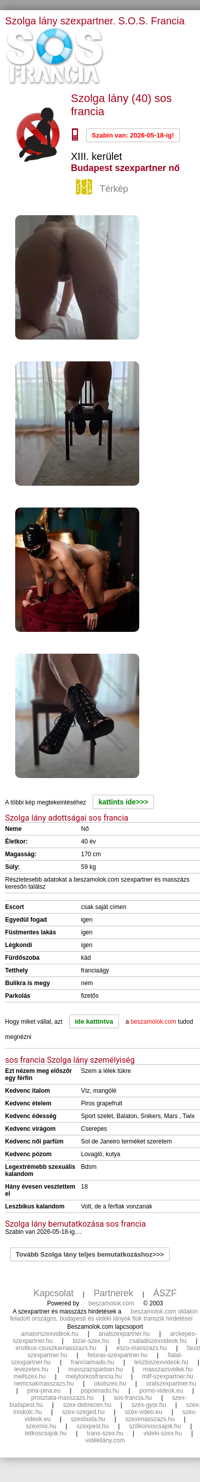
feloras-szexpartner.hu (118, 1355)
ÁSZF (165, 1293)
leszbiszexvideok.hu (161, 1362)
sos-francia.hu (133, 1397)
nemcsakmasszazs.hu (44, 1383)
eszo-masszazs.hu (141, 1348)
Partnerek (113, 1293)
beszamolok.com (111, 1303)
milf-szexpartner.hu (167, 1376)
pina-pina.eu (44, 1390)
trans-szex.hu (105, 1433)
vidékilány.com (105, 1440)
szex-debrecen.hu (87, 1404)
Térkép (103, 189)
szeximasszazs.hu (150, 1419)
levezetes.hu (31, 1369)
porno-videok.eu (161, 1390)
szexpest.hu (92, 1426)
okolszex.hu (110, 1383)
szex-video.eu (143, 1412)
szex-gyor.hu (149, 1404)
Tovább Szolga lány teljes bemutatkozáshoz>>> (90, 1254)
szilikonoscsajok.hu (155, 1426)
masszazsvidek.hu (167, 1369)
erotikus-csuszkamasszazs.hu (56, 1348)
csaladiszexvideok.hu (157, 1340)
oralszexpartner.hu (171, 1383)
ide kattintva (94, 1021)
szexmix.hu (41, 1426)
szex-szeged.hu (83, 1412)
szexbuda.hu (88, 1419)
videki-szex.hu (162, 1433)
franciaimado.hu (92, 1362)
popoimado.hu (100, 1390)
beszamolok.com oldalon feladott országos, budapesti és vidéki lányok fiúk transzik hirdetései (103, 1315)
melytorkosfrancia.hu (94, 1376)
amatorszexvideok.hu (49, 1333)
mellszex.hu (30, 1376)
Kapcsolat (53, 1293)
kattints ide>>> (123, 802)
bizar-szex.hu (91, 1340)
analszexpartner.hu (124, 1333)
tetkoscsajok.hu (46, 1433)
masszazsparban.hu (95, 1369)
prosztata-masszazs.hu (62, 1397)
